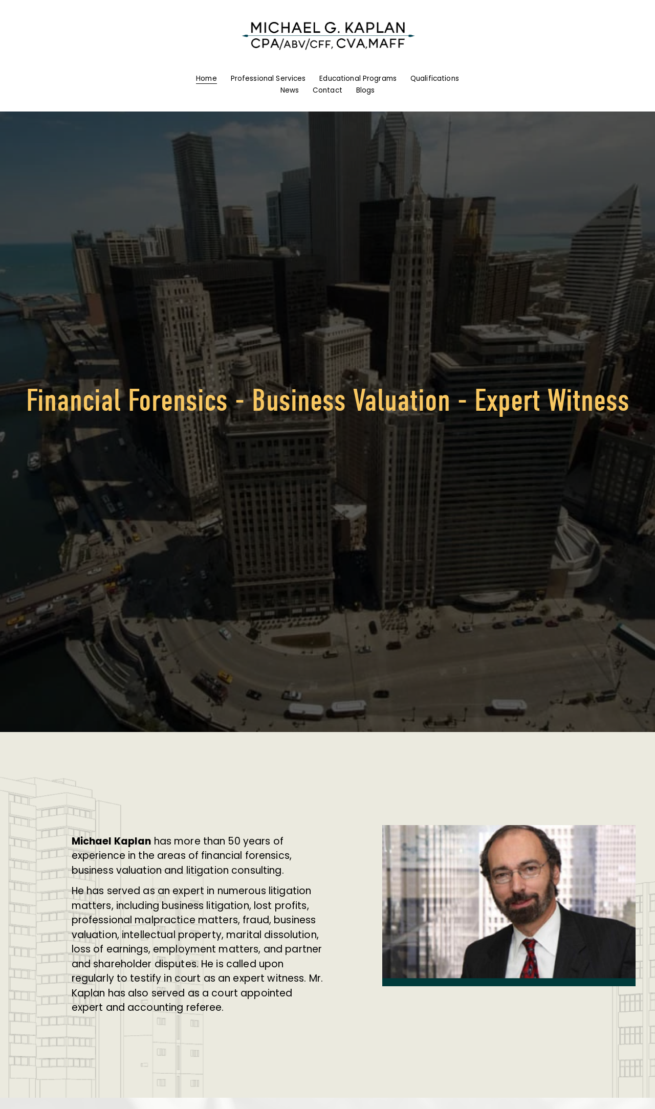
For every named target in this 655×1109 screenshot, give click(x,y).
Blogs (365, 90)
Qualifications (434, 78)
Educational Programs (358, 78)
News (289, 90)
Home (206, 78)
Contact (327, 90)
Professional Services (268, 78)
